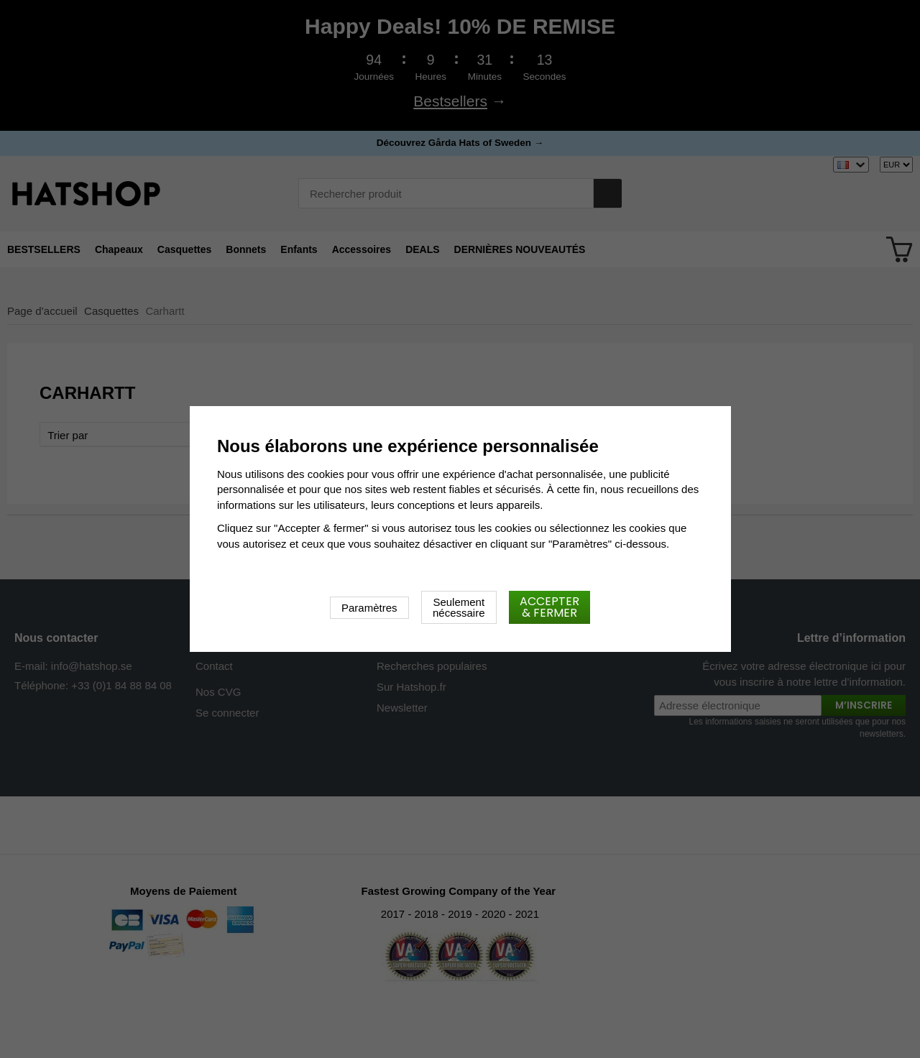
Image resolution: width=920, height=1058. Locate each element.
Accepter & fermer (549, 607)
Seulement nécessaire (459, 607)
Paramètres (369, 608)
